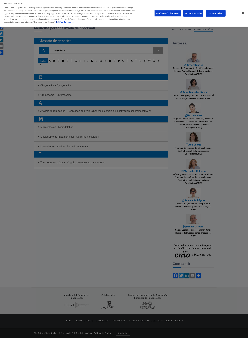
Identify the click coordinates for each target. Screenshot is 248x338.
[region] (124, 13)
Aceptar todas (215, 13)
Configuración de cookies (167, 13)
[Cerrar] (242, 12)
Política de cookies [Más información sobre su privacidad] (65, 22)
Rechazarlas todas (193, 13)
